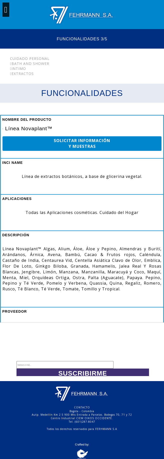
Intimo (18, 68)
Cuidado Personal (30, 58)
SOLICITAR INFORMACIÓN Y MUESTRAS (82, 143)
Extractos (22, 73)
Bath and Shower (29, 63)
